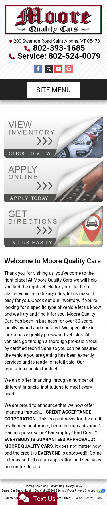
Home (29, 486)
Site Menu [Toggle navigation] (53, 90)
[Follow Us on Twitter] (49, 69)
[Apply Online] (53, 181)
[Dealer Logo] (53, 20)
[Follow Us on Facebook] (38, 69)
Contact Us (55, 486)
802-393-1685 (59, 48)
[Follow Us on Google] (69, 69)
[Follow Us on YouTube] (58, 69)
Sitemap (61, 490)
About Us (41, 486)
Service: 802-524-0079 (59, 56)
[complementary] (90, 488)
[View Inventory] (53, 136)
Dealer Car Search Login (17, 490)
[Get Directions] (53, 225)
